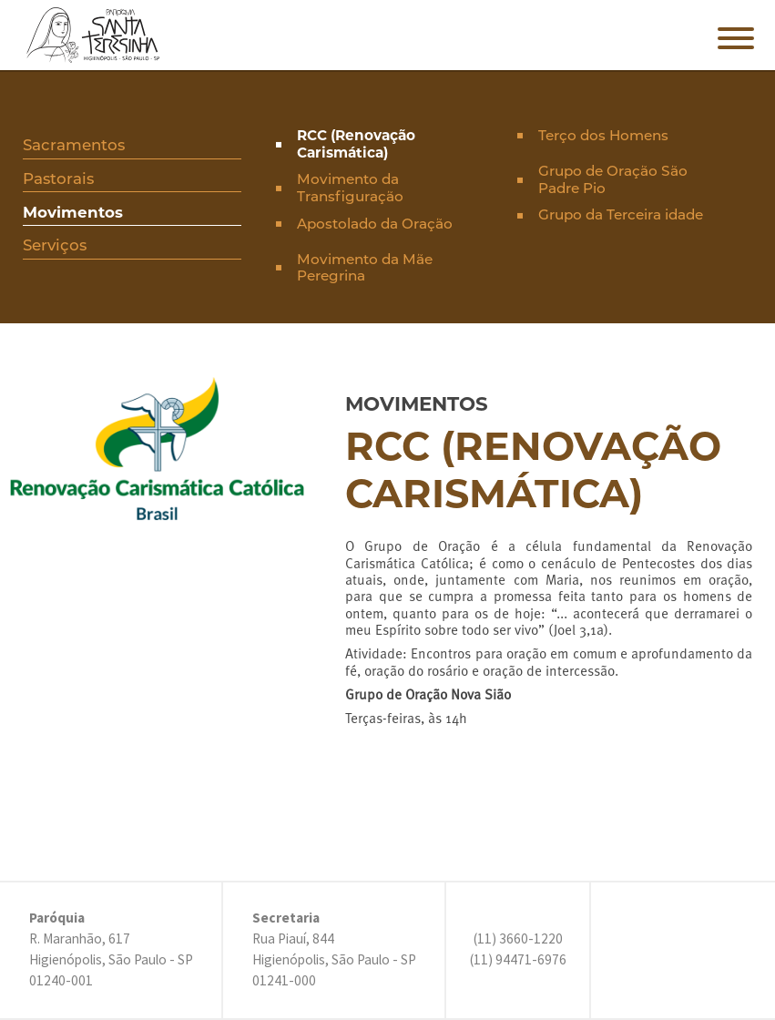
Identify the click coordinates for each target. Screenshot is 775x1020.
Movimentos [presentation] (73, 212)
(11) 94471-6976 (518, 959)
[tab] (132, 147)
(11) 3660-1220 (518, 938)
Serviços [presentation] (55, 245)
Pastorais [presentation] (58, 178)
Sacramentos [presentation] (74, 145)
